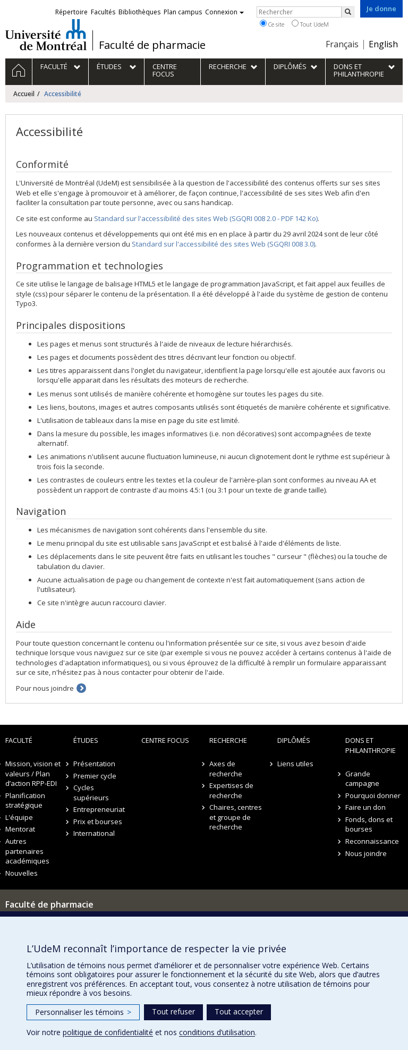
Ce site (272, 24)
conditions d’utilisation (217, 1032)
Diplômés (293, 740)
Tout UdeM (310, 24)
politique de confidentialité (108, 1032)
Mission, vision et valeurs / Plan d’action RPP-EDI (33, 773)
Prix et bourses (97, 821)
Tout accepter (239, 1011)
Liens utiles (295, 763)
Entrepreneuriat (99, 809)
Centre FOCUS (165, 740)
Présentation (94, 763)
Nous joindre (366, 853)
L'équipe (19, 817)
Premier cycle (94, 776)
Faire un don (365, 807)
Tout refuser (173, 1011)
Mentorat (20, 829)
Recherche (228, 740)
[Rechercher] (348, 12)
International (94, 833)
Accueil (24, 93)
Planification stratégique (25, 800)
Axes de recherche (225, 768)
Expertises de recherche (231, 790)
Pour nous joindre (45, 688)
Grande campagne (362, 779)
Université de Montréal (46, 34)
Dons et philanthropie (370, 745)
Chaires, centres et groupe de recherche (235, 817)
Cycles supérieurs (91, 792)
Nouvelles (21, 873)
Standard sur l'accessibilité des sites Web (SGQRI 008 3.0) (223, 244)
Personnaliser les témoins (83, 1012)
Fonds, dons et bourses (369, 824)
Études (85, 740)
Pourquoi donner (373, 795)
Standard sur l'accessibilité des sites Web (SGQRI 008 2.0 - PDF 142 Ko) (206, 218)
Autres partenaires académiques (27, 851)
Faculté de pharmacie (152, 45)
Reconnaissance (372, 841)
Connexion (224, 11)
